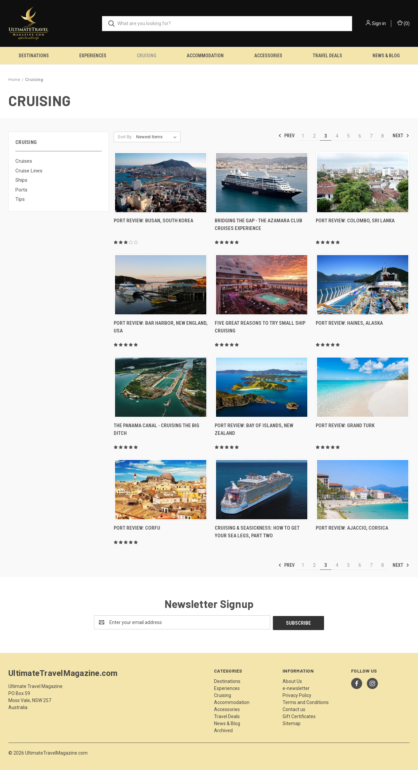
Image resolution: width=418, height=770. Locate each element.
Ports (21, 190)
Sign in (379, 23)
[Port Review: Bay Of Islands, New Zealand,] (261, 387)
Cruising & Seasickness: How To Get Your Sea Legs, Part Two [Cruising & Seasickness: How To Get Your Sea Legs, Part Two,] (257, 532)
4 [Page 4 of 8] (337, 136)
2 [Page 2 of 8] (314, 136)
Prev (286, 135)
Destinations (34, 55)
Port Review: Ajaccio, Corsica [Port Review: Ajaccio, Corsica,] (352, 528)
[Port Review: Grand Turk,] (362, 387)
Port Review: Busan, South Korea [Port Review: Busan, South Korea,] (153, 221)
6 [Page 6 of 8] (359, 136)
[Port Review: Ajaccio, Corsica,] (362, 489)
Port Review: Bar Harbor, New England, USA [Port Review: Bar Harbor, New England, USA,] (161, 327)
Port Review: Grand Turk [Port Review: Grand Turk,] (345, 425)
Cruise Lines (28, 171)
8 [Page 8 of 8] (382, 136)
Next (401, 135)
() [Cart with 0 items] (403, 23)
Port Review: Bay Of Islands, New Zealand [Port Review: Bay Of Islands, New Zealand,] (254, 429)
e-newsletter (296, 687)
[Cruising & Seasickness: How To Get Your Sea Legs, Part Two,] (261, 489)
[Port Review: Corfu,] (160, 489)
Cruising (146, 55)
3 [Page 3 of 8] (325, 136)
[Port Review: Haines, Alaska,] (362, 284)
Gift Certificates (299, 715)
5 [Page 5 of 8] (348, 136)
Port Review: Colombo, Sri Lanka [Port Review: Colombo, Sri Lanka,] (355, 221)
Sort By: (125, 136)
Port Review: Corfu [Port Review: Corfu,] (137, 528)
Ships (21, 180)
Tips (20, 199)
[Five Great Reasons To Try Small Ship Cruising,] (261, 284)
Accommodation (205, 55)
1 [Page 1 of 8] (303, 136)
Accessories (268, 55)
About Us (292, 680)
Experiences (92, 55)
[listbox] (157, 137)
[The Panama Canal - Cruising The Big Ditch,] (160, 387)
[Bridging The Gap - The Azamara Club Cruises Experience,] (261, 182)
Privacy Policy (297, 694)
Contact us (294, 708)
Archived (223, 730)
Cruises (23, 161)
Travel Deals (327, 55)
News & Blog (386, 55)
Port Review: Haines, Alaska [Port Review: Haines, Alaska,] (349, 323)
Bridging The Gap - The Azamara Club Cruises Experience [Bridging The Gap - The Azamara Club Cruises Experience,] (258, 224)
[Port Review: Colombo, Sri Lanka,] (362, 182)
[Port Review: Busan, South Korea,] (160, 182)
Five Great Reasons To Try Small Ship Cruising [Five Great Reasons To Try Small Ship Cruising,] (260, 327)
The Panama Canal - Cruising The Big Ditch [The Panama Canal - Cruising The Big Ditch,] (156, 429)
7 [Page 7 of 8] (371, 136)
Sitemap (292, 722)
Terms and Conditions (306, 701)
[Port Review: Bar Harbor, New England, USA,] (160, 284)
